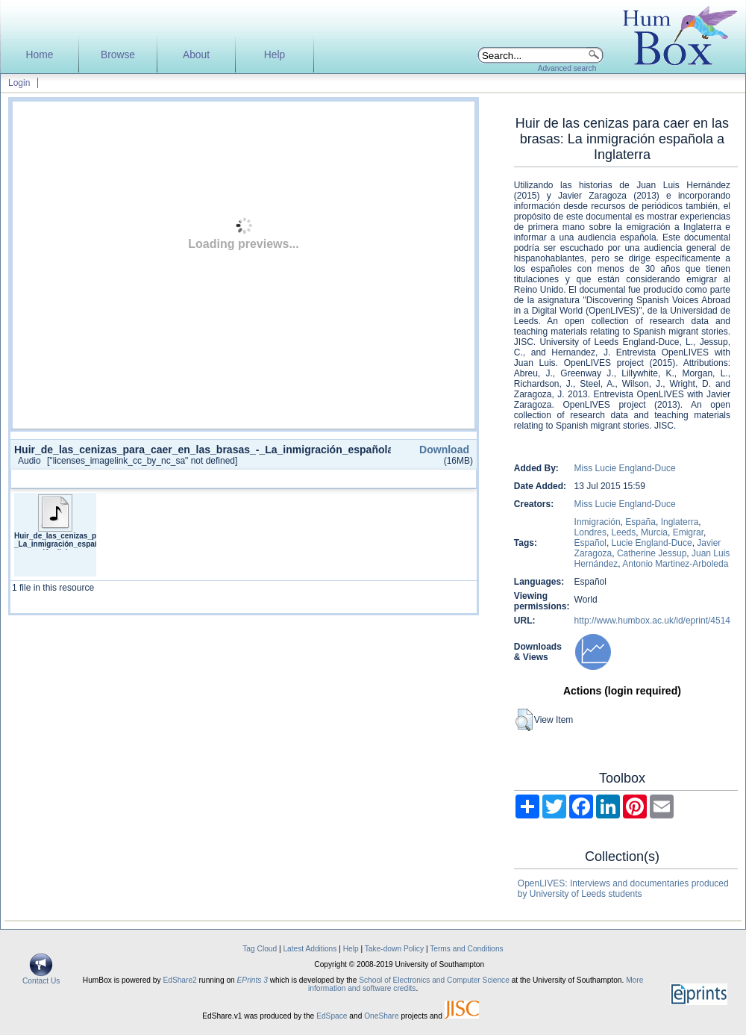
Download (444, 450)
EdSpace (331, 1016)
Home (40, 54)
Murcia (654, 532)
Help (274, 54)
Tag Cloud (259, 949)
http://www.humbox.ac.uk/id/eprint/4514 (652, 620)
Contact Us (41, 977)
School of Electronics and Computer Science (434, 980)
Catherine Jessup (651, 553)
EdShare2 (179, 980)
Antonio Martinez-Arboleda (675, 564)
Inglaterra (680, 522)
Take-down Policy (394, 949)
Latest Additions (309, 949)
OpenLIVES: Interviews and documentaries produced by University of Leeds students (623, 888)
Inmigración (597, 522)
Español (590, 543)
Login (19, 83)
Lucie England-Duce (652, 543)
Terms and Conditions (467, 949)
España (640, 522)
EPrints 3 (252, 980)
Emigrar (688, 532)
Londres (590, 532)
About (196, 54)
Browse (118, 54)
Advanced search (567, 68)
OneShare (381, 1016)
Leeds (624, 532)
